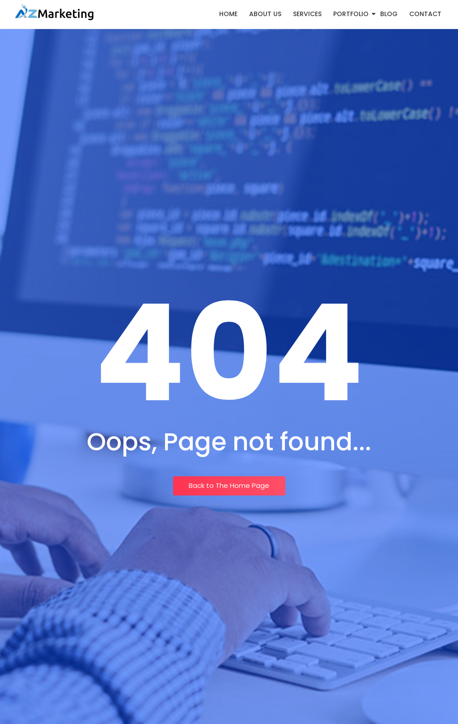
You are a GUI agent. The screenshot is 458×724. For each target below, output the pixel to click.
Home (228, 13)
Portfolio (352, 13)
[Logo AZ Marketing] (53, 12)
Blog (389, 13)
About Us (265, 13)
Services (307, 13)
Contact (425, 13)
